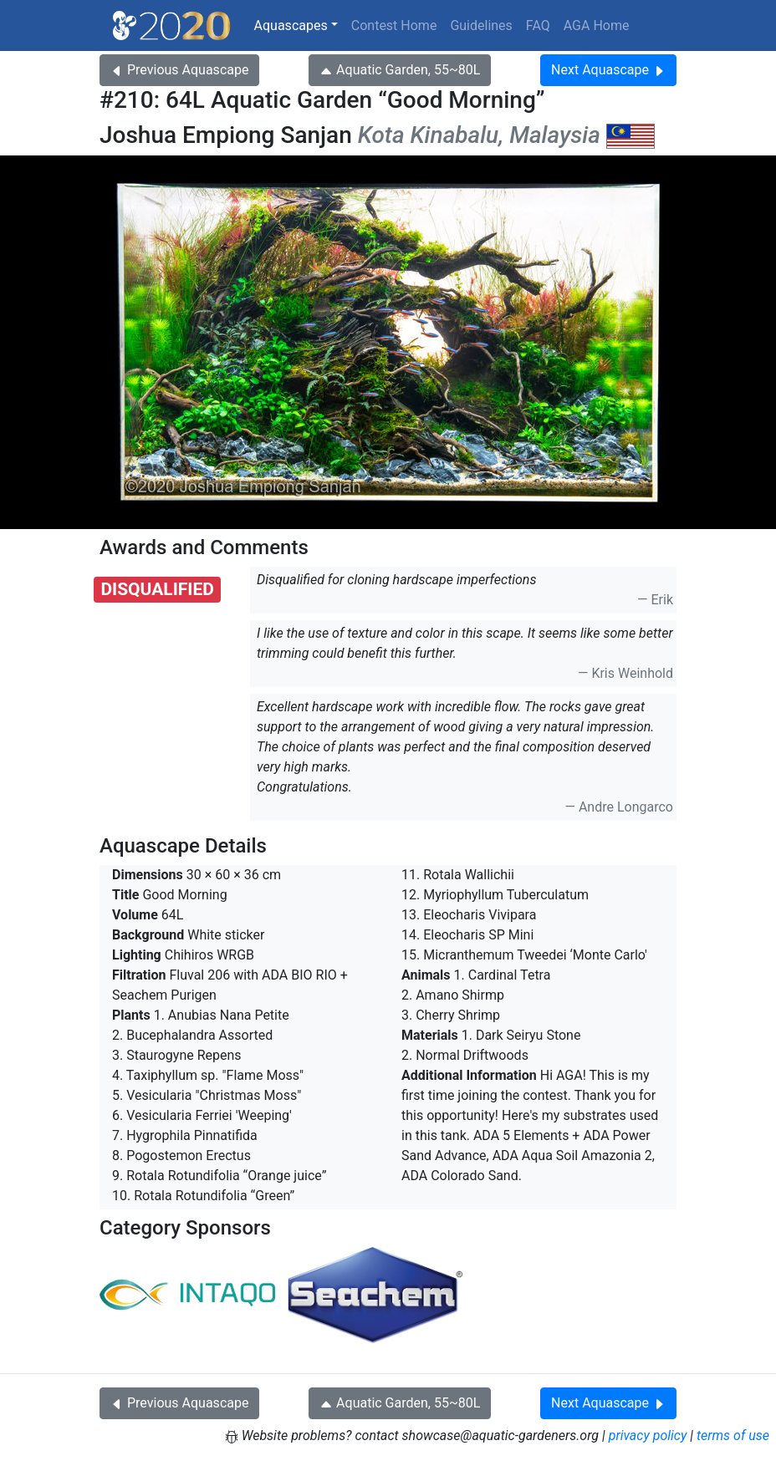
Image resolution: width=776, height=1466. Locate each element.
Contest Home (394, 25)
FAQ (538, 25)
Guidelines (481, 25)
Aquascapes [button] (291, 25)
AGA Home (597, 25)
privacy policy (648, 1435)
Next (608, 70)
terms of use (733, 1435)
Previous (179, 70)
